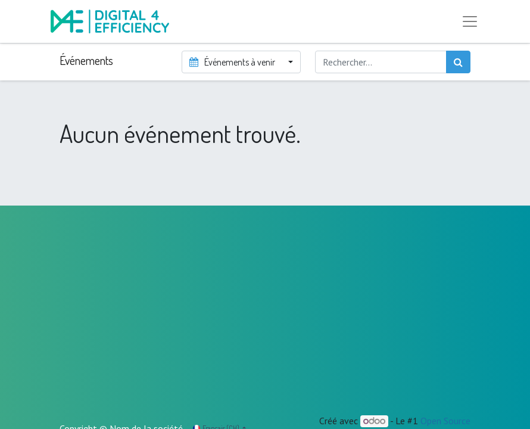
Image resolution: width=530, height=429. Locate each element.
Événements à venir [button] (232, 62)
